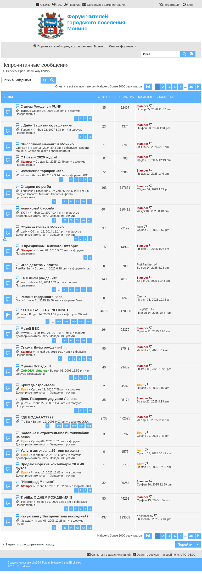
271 (66, 426)
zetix (24, 231)
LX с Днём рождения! (38, 278)
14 (71, 201)
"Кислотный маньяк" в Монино (47, 144)
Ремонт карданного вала (41, 297)
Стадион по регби (35, 187)
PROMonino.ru (25, 566)
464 (59, 321)
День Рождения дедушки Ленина (48, 399)
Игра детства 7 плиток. (39, 265)
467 (81, 321)
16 (83, 201)
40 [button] (191, 86)
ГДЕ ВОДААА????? (37, 417)
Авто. (78, 300)
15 (77, 201)
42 (77, 527)
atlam (25, 175)
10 (89, 359)
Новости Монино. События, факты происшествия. (52, 149)
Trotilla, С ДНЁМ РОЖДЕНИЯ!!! (46, 497)
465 (66, 321)
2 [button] (163, 86)
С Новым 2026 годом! (38, 157)
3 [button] (169, 86)
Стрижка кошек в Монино (42, 227)
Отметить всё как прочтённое (75, 86)
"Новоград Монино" (37, 482)
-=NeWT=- (143, 309)
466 (74, 321)
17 (89, 201)
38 (71, 220)
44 (89, 527)
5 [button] (181, 86)
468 (89, 321)
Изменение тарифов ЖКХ (42, 171)
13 (65, 201)
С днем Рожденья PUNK (40, 106)
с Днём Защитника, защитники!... (48, 125)
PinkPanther (23, 268)
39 (77, 220)
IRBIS (25, 110)
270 (59, 426)
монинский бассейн (37, 208)
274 (89, 426)
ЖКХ (85, 175)
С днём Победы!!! (35, 366)
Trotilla (25, 421)
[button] (148, 87)
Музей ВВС (29, 328)
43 (83, 527)
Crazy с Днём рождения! (41, 347)
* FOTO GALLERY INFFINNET (44, 310)
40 (83, 220)
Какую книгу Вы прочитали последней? (54, 516)
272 (74, 426)
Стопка (20, 147)
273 (81, 426)
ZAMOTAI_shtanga (34, 370)
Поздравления (25, 113)
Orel (18, 300)
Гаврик (25, 129)
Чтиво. (20, 523)
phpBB (36, 562)
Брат (24, 389)
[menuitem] (57, 5)
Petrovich (27, 501)
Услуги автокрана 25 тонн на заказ (49, 450)
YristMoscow (145, 515)
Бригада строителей (37, 385)
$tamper (142, 106)
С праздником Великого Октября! (49, 246)
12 (71, 289)
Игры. (87, 268)
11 (65, 289)
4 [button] (175, 86)
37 (65, 220)
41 (89, 220)
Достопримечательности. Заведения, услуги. (45, 215)
